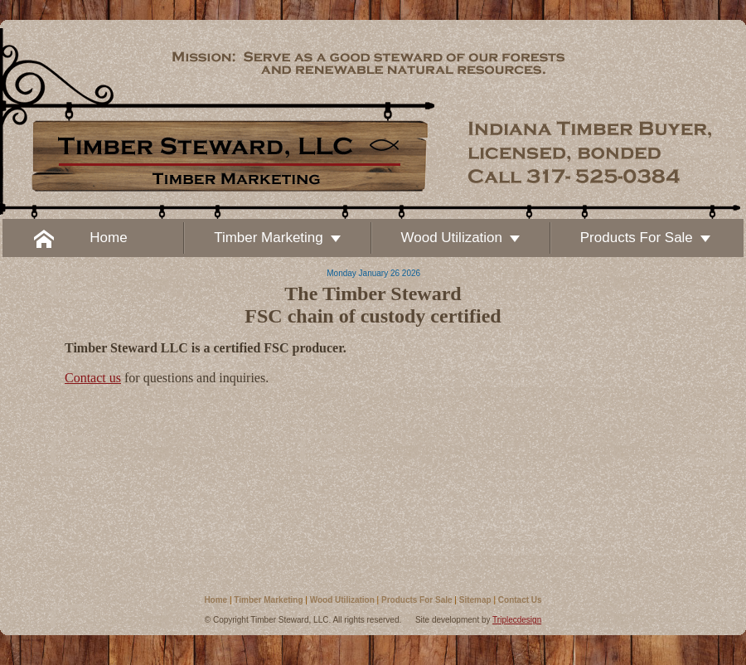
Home (215, 599)
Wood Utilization (342, 599)
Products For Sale (417, 599)
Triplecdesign (516, 619)
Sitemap (475, 599)
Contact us (93, 378)
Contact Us (520, 599)
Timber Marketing (268, 599)
